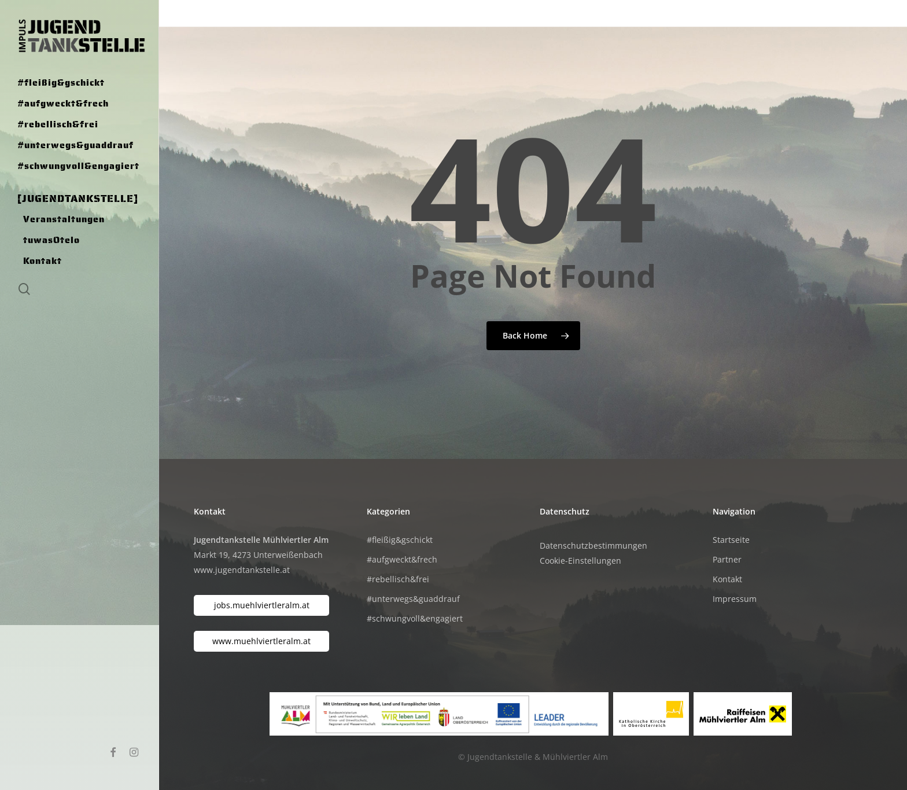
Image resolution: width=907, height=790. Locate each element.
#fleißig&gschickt (400, 539)
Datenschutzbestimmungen (593, 545)
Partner (727, 559)
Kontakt (727, 579)
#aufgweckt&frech (402, 559)
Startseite (731, 539)
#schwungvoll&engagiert (415, 618)
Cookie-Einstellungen (580, 560)
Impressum (735, 598)
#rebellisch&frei (398, 579)
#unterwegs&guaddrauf (413, 598)
